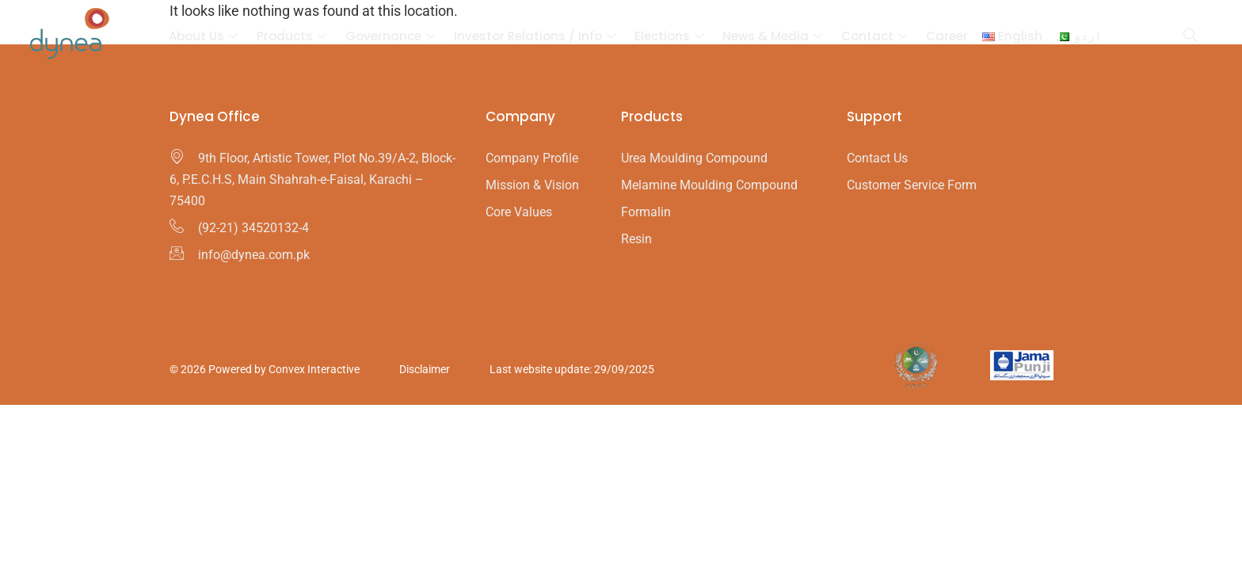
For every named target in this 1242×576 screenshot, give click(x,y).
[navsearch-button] (1190, 36)
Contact (874, 36)
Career (947, 36)
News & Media (772, 36)
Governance (390, 36)
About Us (203, 36)
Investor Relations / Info (534, 36)
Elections (668, 36)
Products (291, 36)
